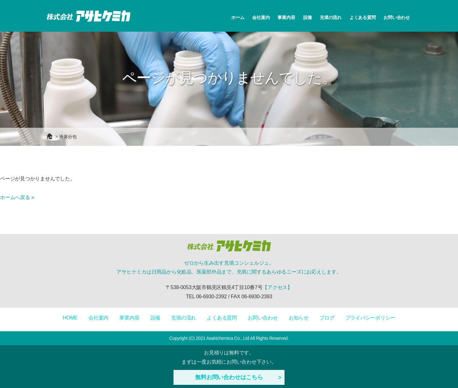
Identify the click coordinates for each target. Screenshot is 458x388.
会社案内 (261, 17)
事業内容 (286, 17)
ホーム (237, 17)
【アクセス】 (277, 287)
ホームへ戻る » (17, 197)
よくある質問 (363, 17)
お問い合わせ (396, 17)
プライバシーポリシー (370, 317)
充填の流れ (331, 17)
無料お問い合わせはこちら (229, 377)
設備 (307, 17)
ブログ (326, 317)
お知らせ (299, 317)
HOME (70, 317)
